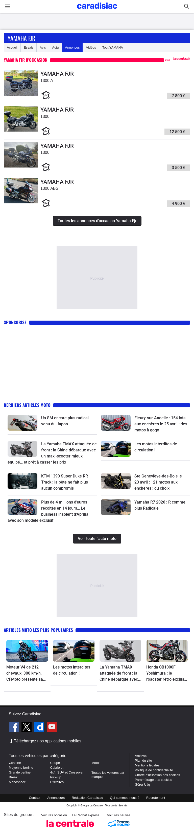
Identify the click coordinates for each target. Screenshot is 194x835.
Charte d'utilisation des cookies (157, 775)
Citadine (15, 763)
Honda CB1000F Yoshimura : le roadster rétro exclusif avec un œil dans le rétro (166, 673)
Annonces (72, 47)
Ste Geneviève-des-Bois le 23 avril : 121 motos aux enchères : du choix (158, 482)
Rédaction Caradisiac (87, 798)
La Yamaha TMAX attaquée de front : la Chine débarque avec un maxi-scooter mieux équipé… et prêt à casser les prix (120, 673)
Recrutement (155, 798)
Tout (112, 47)
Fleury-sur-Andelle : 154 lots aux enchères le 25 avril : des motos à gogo (160, 423)
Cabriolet (56, 767)
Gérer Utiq (142, 784)
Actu (55, 47)
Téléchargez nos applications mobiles (47, 741)
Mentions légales (147, 765)
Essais (28, 47)
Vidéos (91, 47)
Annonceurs (56, 798)
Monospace (17, 782)
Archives (141, 756)
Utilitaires (57, 782)
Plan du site (143, 760)
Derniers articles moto (27, 405)
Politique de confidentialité (154, 770)
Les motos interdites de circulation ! (71, 670)
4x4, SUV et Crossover (67, 772)
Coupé (55, 763)
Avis (43, 47)
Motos (95, 763)
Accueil (12, 47)
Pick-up (55, 777)
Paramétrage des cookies (153, 780)
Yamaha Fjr (21, 38)
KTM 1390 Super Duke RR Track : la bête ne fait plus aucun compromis (64, 482)
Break (13, 777)
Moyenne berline (21, 767)
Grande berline (20, 772)
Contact (34, 798)
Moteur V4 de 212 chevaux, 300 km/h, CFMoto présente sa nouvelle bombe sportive (24, 673)
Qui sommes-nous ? (124, 798)
